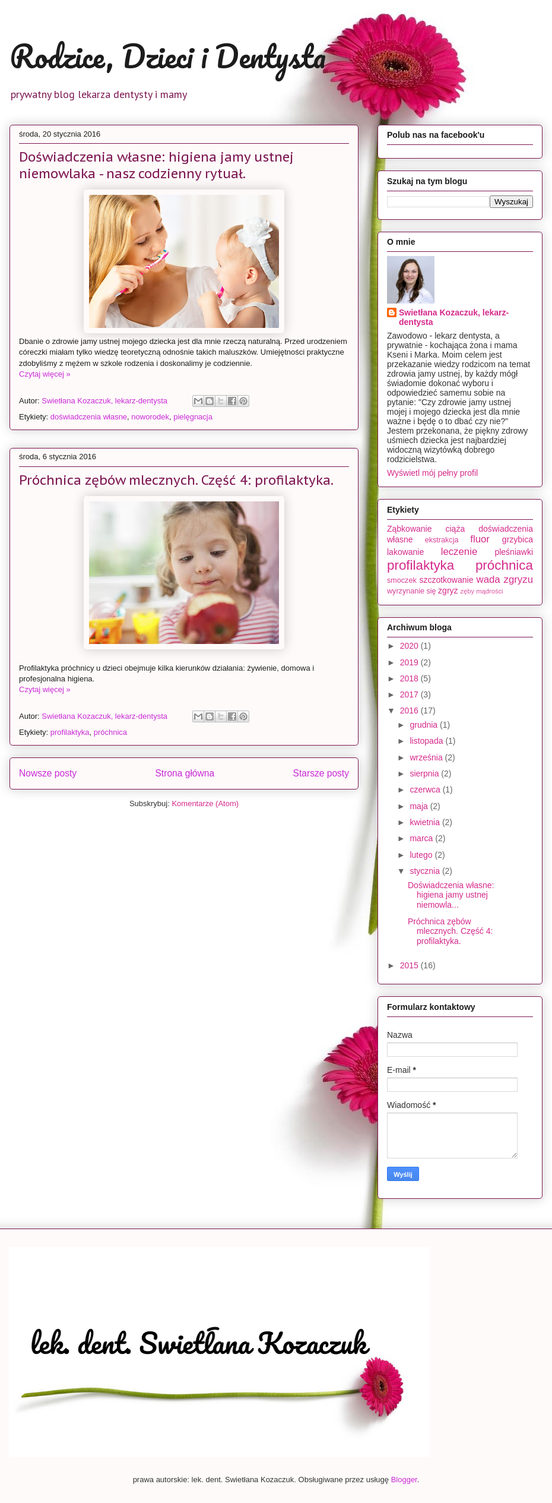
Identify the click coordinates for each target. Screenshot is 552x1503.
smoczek (402, 580)
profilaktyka (70, 732)
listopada (427, 741)
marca (422, 838)
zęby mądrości (481, 591)
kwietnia (426, 822)
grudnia (425, 725)
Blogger (404, 1479)
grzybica (517, 539)
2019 (410, 662)
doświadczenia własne (88, 416)
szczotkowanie (446, 580)
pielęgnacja (192, 416)
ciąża (455, 528)
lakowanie (405, 552)
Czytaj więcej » (45, 374)
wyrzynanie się (411, 591)
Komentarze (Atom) (205, 803)
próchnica (110, 732)
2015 (410, 965)
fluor (480, 539)
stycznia (426, 871)
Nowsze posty (48, 773)
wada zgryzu (505, 579)
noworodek (150, 416)
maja (420, 806)
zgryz (448, 590)
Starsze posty (321, 773)
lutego (422, 855)
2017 (410, 694)
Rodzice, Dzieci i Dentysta (167, 56)
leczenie (459, 551)
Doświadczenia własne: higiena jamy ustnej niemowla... (451, 895)
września (427, 757)
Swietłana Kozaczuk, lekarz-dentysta (454, 317)
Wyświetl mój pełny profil (432, 473)
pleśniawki (513, 552)
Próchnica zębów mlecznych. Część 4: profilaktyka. (176, 480)
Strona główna (184, 773)
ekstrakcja (442, 540)
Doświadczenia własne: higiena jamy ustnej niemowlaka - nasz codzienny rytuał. (156, 165)
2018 (410, 678)
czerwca (426, 789)
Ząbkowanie (409, 528)
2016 (410, 710)
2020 (410, 646)
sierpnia (425, 773)
